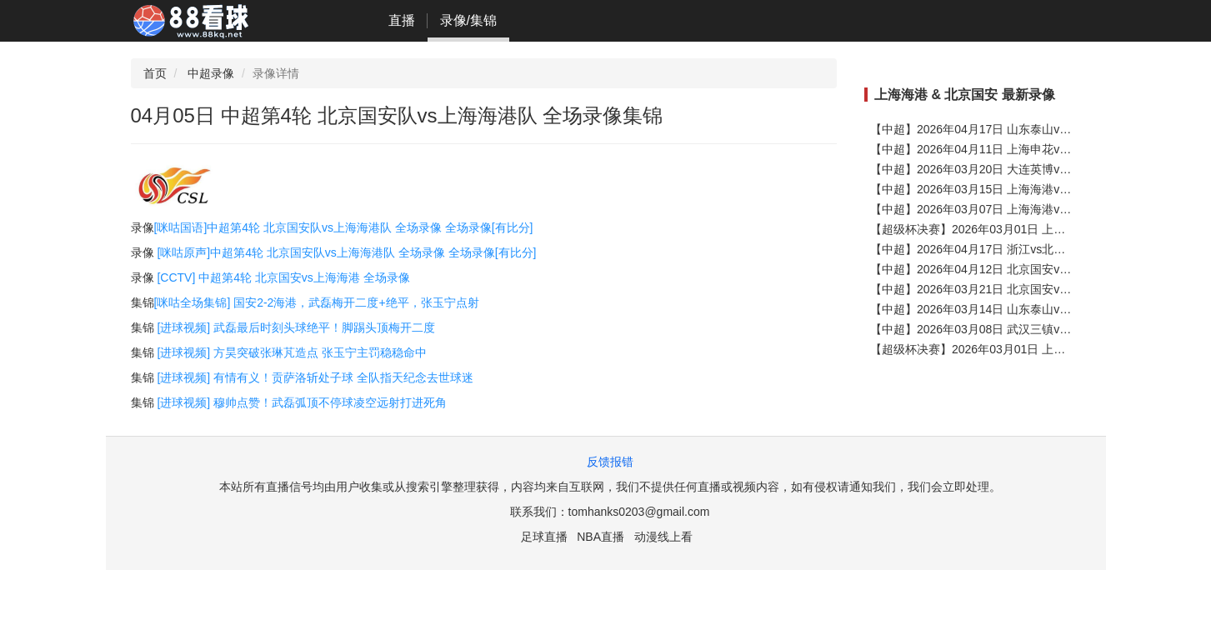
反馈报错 (610, 461)
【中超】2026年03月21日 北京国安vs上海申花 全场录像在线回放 (1039, 289)
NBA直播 (600, 536)
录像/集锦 (468, 20)
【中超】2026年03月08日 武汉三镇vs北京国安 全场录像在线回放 (1039, 329)
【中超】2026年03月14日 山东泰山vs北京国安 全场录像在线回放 (1039, 309)
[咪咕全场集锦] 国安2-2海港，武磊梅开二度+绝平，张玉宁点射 (316, 302)
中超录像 (211, 73)
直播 (401, 20)
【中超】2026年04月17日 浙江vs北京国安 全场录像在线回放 (1027, 249)
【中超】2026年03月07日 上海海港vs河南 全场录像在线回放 (1027, 209)
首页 (155, 73)
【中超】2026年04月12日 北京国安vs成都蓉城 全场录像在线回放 (1039, 269)
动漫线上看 (663, 536)
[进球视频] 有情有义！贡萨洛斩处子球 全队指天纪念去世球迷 (315, 377)
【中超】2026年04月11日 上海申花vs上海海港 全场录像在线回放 (1039, 149)
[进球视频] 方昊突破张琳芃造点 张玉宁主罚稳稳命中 (292, 352)
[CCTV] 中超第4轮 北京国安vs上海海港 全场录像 (283, 277)
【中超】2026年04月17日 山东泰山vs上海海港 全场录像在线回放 (1039, 129)
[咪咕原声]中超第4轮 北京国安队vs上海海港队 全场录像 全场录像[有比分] (346, 252)
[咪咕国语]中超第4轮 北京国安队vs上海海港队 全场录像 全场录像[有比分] (343, 227)
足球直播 (544, 536)
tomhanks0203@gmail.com (639, 511)
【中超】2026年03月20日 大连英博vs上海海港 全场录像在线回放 (1039, 169)
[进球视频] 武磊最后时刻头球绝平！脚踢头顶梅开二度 (296, 327)
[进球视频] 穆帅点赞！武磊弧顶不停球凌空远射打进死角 (302, 402)
